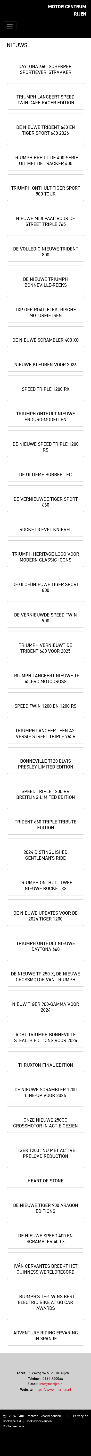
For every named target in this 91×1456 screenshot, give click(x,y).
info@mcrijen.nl (51, 1384)
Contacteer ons (13, 1426)
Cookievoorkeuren (39, 1421)
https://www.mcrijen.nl (52, 1389)
